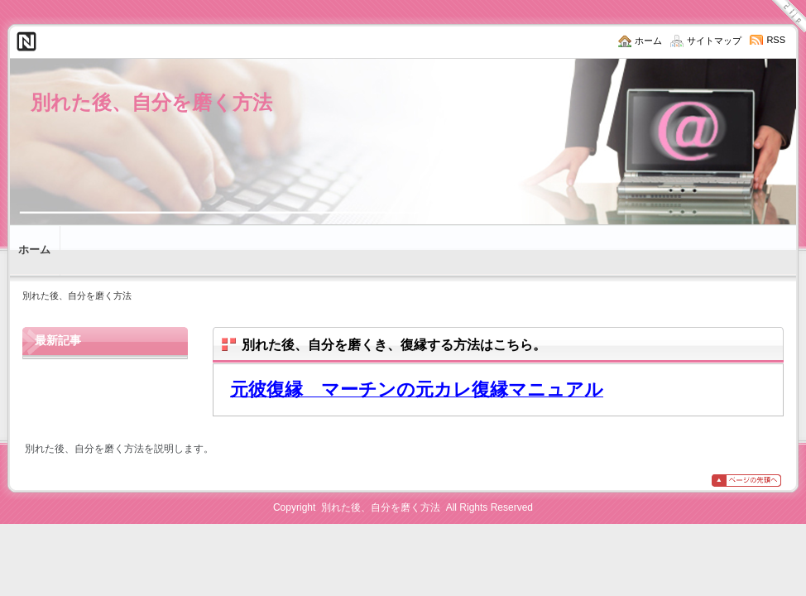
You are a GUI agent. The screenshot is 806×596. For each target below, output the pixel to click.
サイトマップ (714, 41)
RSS (775, 40)
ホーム (648, 41)
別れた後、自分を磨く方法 (151, 102)
